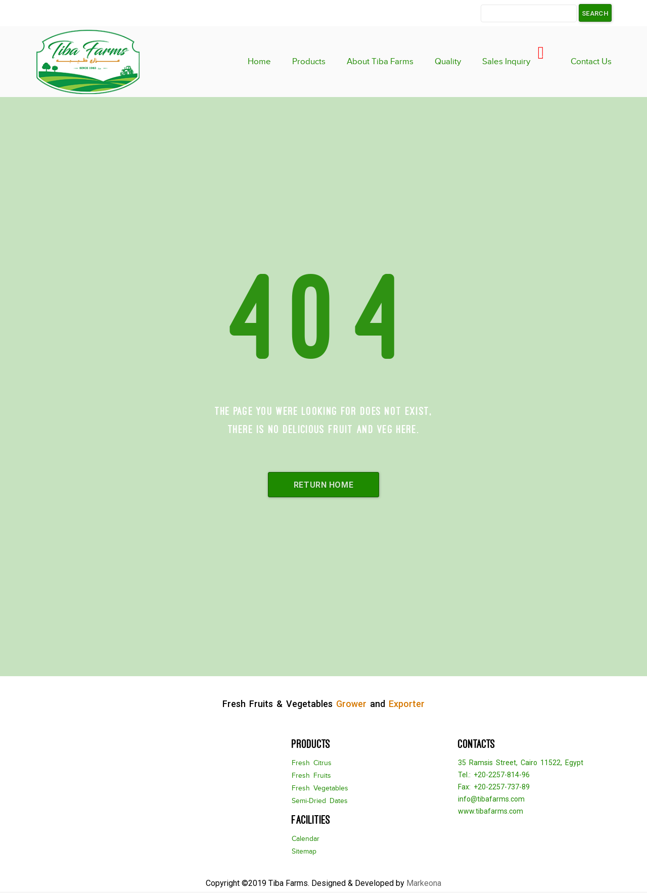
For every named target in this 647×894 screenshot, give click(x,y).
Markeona (423, 883)
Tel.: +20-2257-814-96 (494, 775)
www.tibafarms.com (490, 811)
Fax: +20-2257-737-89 (494, 787)
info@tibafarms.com (491, 799)
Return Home (323, 485)
